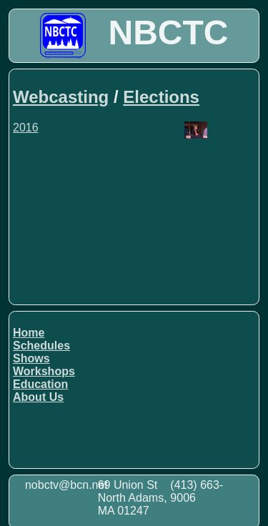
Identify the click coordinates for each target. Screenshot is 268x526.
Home (28, 333)
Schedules (41, 345)
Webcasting (61, 96)
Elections (161, 96)
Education (40, 384)
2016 (26, 127)
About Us (38, 397)
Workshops (44, 371)
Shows (31, 358)
